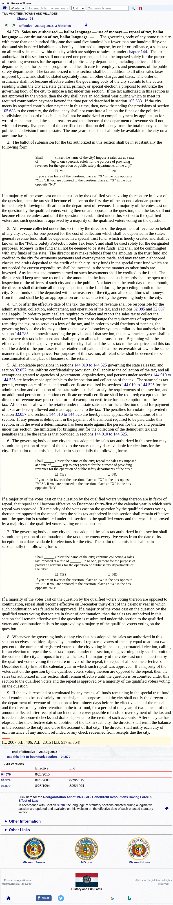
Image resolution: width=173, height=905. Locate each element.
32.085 (139, 309)
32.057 (20, 370)
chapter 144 (137, 51)
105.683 (135, 101)
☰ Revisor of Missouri (18, 3)
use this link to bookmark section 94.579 (38, 756)
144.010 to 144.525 (90, 365)
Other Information (25, 821)
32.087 (159, 309)
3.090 (61, 805)
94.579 (6, 774)
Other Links (19, 830)
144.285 (22, 333)
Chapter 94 (25, 18)
